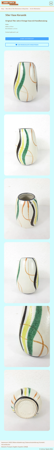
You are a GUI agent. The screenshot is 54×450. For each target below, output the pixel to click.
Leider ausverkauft (27, 38)
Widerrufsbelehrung (18, 442)
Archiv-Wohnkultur (35, 8)
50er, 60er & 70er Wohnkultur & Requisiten (17, 8)
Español (20, 447)
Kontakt (41, 442)
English (15, 447)
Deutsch (3, 447)
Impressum (4, 442)
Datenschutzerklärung (31, 442)
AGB (10, 442)
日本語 (26, 447)
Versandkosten (5, 444)
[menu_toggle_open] (51, 3)
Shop (2, 8)
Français (9, 447)
